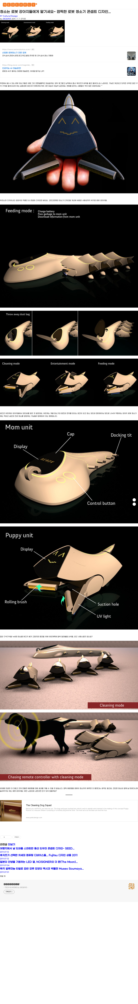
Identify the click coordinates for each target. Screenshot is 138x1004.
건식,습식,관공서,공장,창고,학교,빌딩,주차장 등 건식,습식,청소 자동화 (27, 56)
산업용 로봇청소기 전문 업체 (14, 53)
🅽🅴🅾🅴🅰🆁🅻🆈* (20, 5)
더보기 (11, 844)
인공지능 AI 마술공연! (11, 68)
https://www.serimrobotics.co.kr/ (16, 49)
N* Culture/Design (9, 16)
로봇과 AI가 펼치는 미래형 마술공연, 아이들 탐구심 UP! (23, 71)
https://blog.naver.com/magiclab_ (16, 65)
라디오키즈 (7, 19)
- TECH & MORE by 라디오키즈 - (16, 887)
